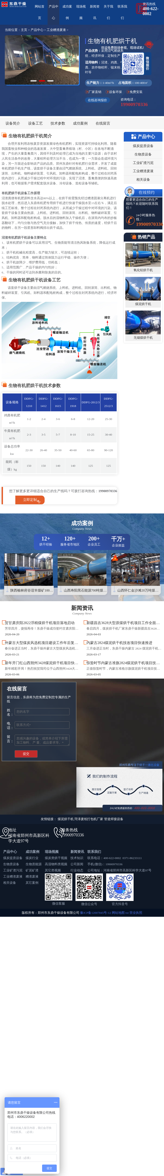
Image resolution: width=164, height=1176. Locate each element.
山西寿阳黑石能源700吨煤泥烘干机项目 (94, 590)
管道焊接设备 (113, 819)
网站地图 (118, 912)
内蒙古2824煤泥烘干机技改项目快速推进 (119, 643)
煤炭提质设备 (12, 858)
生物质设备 (11, 864)
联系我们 (94, 852)
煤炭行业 (32, 858)
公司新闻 (76, 864)
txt (127, 912)
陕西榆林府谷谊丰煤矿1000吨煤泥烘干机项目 (44, 590)
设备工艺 (35, 123)
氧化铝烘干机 (143, 270)
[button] (33, 80)
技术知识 (76, 858)
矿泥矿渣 (32, 870)
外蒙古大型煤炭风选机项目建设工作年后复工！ (43, 643)
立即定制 (30, 500)
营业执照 (135, 912)
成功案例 (80, 123)
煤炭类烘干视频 (56, 858)
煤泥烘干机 (143, 304)
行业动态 (76, 870)
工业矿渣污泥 (12, 870)
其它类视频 (53, 870)
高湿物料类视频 (56, 864)
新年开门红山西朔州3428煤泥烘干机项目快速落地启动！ (50, 663)
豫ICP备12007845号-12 (95, 912)
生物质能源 (34, 864)
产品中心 (37, 30)
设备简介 (12, 123)
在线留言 (103, 123)
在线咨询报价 (97, 100)
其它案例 (32, 882)
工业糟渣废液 (56, 30)
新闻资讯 (77, 852)
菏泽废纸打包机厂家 (88, 819)
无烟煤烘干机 (143, 337)
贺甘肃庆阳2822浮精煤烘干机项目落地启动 (39, 623)
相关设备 (9, 882)
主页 (24, 30)
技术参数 (58, 123)
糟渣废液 (32, 876)
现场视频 (52, 852)
